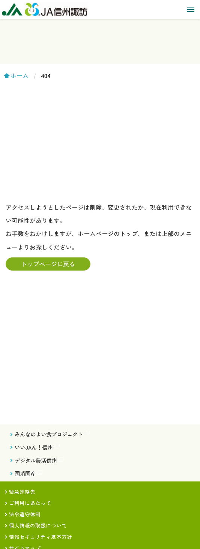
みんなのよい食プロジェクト (49, 434)
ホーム (20, 75)
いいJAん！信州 (34, 447)
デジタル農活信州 (36, 460)
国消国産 (25, 473)
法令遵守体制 (25, 514)
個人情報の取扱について (38, 525)
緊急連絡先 (22, 491)
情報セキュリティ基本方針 (40, 536)
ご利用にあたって (30, 503)
